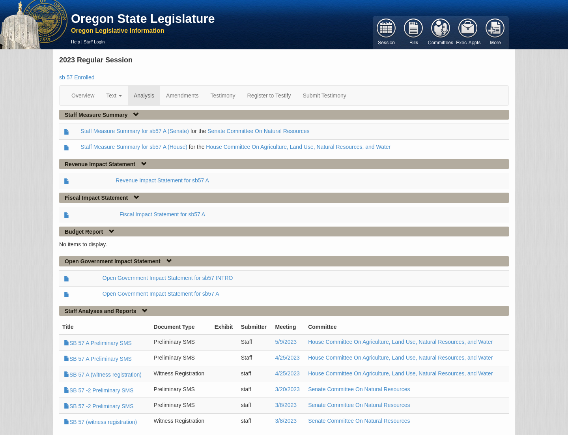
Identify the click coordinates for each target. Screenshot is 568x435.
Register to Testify (269, 95)
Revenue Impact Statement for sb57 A (162, 180)
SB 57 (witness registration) (100, 422)
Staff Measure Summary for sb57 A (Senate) (134, 131)
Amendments (182, 95)
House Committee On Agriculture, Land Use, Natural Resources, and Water (298, 147)
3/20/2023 (287, 389)
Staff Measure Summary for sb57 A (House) (133, 147)
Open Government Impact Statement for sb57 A (161, 294)
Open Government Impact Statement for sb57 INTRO (168, 278)
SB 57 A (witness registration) (103, 374)
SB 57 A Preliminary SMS (98, 343)
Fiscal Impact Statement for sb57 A (162, 214)
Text (114, 95)
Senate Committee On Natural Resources (258, 131)
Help (75, 41)
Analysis (144, 95)
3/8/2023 (286, 405)
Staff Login (94, 41)
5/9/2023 (286, 342)
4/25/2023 (287, 357)
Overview (82, 95)
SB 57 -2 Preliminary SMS (99, 390)
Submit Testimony (324, 95)
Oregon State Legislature (143, 18)
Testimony (223, 95)
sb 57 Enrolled (77, 77)
